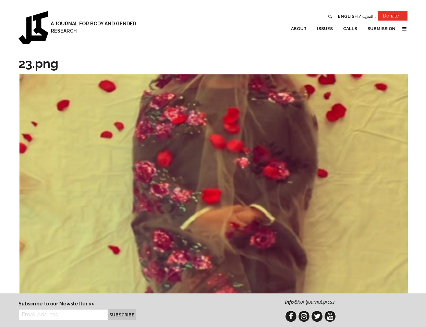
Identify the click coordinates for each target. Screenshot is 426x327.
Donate (395, 17)
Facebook (291, 316)
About (299, 28)
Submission (381, 28)
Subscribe (121, 314)
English (348, 16)
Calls (350, 28)
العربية (368, 16)
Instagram (304, 316)
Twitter (317, 316)
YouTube (330, 316)
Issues (325, 28)
